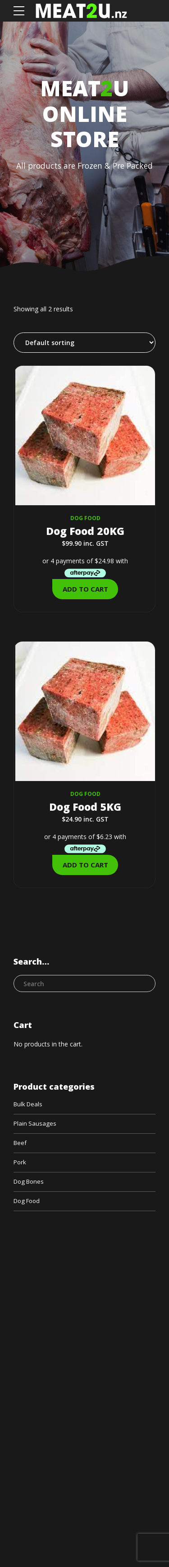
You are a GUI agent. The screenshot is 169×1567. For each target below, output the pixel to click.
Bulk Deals (29, 1104)
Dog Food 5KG (85, 806)
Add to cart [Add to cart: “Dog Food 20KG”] (85, 588)
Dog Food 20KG (85, 530)
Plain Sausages (35, 1124)
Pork (20, 1164)
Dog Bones (30, 1184)
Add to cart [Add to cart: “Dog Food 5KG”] (85, 864)
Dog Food (85, 518)
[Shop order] (84, 342)
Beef (20, 1144)
